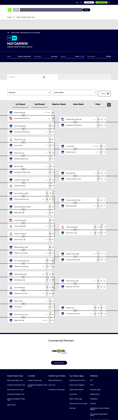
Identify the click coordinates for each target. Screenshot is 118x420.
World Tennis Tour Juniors (15, 388)
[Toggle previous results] (104, 117)
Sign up (89, 2)
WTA (91, 383)
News (69, 10)
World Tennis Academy (76, 383)
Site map (72, 406)
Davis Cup (52, 383)
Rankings (62, 10)
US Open (93, 402)
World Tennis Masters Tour (15, 392)
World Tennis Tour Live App (78, 402)
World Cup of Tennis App (57, 388)
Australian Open (95, 388)
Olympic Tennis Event (35, 379)
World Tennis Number (76, 388)
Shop (98, 10)
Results (54, 10)
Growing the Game (87, 10)
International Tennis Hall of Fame (99, 413)
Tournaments (33, 10)
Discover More (59, 361)
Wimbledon (94, 397)
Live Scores (73, 392)
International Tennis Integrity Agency (99, 407)
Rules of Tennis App (75, 397)
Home (9, 17)
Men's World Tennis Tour (26, 17)
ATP (91, 379)
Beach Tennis (11, 403)
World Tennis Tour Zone (77, 379)
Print (103, 92)
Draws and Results (16, 77)
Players (47, 10)
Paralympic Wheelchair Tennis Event (37, 383)
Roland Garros (95, 392)
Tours (41, 10)
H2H (23, 113)
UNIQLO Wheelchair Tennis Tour (16, 397)
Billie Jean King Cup (55, 379)
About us (76, 10)
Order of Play (66, 77)
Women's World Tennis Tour (16, 383)
